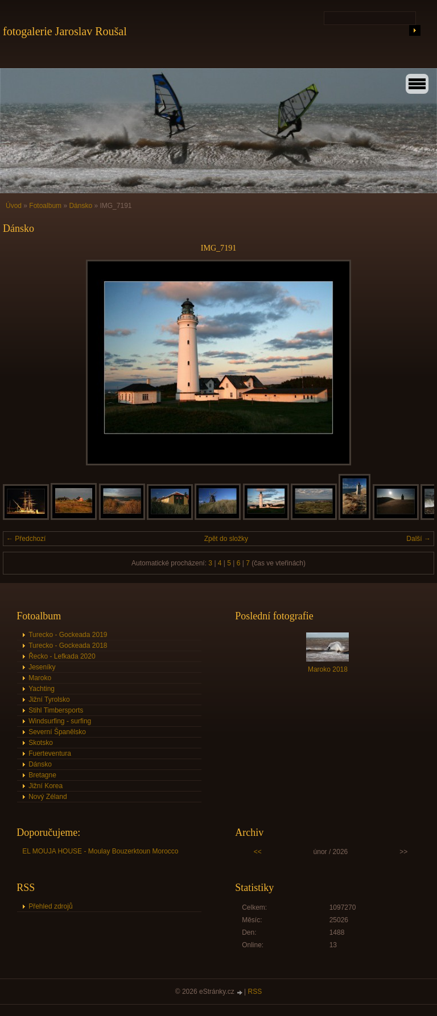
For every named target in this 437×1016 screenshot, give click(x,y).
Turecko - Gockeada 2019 (67, 635)
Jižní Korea (45, 786)
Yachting (41, 689)
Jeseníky (41, 667)
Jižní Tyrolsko (48, 699)
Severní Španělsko (57, 732)
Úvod (14, 206)
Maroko (39, 678)
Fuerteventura (49, 753)
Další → (418, 539)
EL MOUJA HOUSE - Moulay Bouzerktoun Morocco (100, 851)
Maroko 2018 (328, 669)
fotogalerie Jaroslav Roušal (65, 31)
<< (258, 852)
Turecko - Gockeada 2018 (67, 645)
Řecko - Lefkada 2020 (61, 656)
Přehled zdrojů (50, 906)
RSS (255, 992)
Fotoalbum (45, 206)
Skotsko (40, 743)
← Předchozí (26, 539)
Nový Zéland (47, 797)
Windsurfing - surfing (59, 721)
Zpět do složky (226, 539)
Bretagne (42, 775)
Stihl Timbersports (55, 710)
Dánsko (81, 206)
